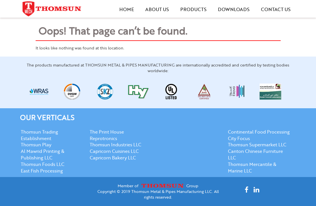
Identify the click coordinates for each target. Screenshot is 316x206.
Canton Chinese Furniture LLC (255, 154)
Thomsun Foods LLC (42, 164)
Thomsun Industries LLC (115, 144)
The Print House (107, 131)
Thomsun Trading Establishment (39, 135)
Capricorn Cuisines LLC (114, 151)
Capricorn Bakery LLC (113, 157)
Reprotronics (103, 138)
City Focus (239, 138)
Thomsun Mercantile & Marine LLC (252, 167)
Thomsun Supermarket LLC (257, 144)
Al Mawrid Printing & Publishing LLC (42, 154)
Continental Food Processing (259, 131)
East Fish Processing (42, 170)
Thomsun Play (36, 144)
